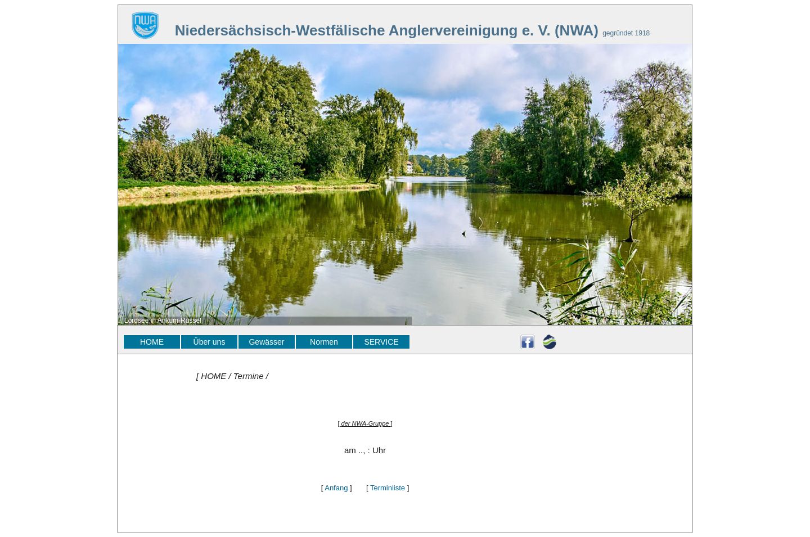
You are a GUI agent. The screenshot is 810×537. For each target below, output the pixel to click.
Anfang (336, 488)
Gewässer (266, 341)
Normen (324, 341)
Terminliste (387, 488)
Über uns (210, 341)
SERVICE (381, 341)
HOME (152, 341)
